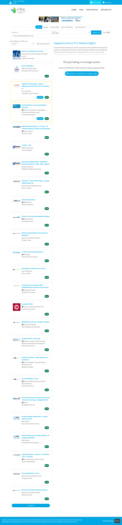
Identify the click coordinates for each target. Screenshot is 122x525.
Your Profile (92, 10)
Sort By (14, 44)
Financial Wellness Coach (30, 473)
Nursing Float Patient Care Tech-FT (34, 268)
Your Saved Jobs (80, 27)
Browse (45, 27)
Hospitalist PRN (27, 304)
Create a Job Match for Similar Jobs (81, 73)
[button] (106, 32)
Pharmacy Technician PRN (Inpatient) (34, 490)
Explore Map (55, 27)
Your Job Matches (67, 27)
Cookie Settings (107, 521)
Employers (107, 2)
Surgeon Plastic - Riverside (31, 338)
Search (39, 27)
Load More (30, 505)
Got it (117, 521)
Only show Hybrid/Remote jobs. (23, 36)
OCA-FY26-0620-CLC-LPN (30, 379)
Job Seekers (95, 2)
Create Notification (43, 44)
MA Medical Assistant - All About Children (36, 322)
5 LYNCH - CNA (26, 145)
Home (73, 10)
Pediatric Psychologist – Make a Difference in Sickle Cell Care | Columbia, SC (35, 86)
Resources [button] (106, 10)
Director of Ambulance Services (32, 51)
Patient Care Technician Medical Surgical (36, 216)
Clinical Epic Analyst (28, 200)
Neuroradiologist (28, 66)
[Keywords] (31, 32)
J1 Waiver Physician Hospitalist (32, 252)
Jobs (81, 10)
